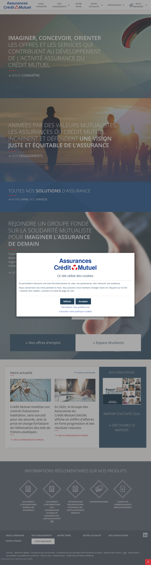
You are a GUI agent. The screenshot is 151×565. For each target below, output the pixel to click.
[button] (83, 301)
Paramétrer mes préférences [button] (75, 307)
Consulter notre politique (75, 311)
